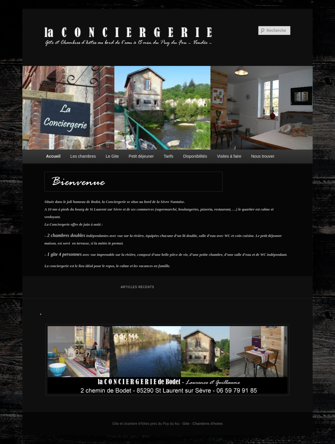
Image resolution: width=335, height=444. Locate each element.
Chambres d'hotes (207, 424)
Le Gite (112, 156)
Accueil (53, 156)
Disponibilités (195, 156)
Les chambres (83, 156)
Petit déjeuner (141, 156)
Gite (186, 424)
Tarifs (168, 156)
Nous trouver (262, 156)
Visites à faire (229, 156)
